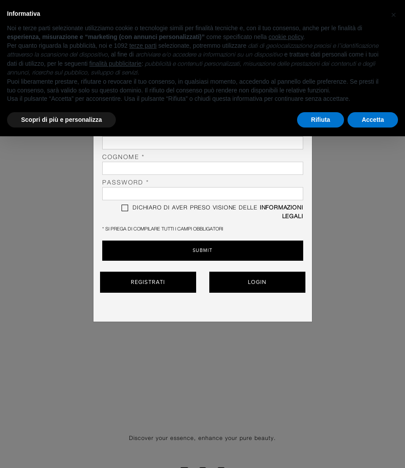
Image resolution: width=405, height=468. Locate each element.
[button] (394, 14)
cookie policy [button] (286, 36)
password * (202, 190)
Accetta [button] (373, 119)
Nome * (202, 139)
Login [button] (257, 281)
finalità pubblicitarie (116, 63)
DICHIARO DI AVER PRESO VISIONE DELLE (212, 212)
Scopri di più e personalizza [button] (61, 119)
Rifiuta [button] (320, 119)
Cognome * (202, 164)
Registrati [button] (148, 281)
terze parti (143, 45)
